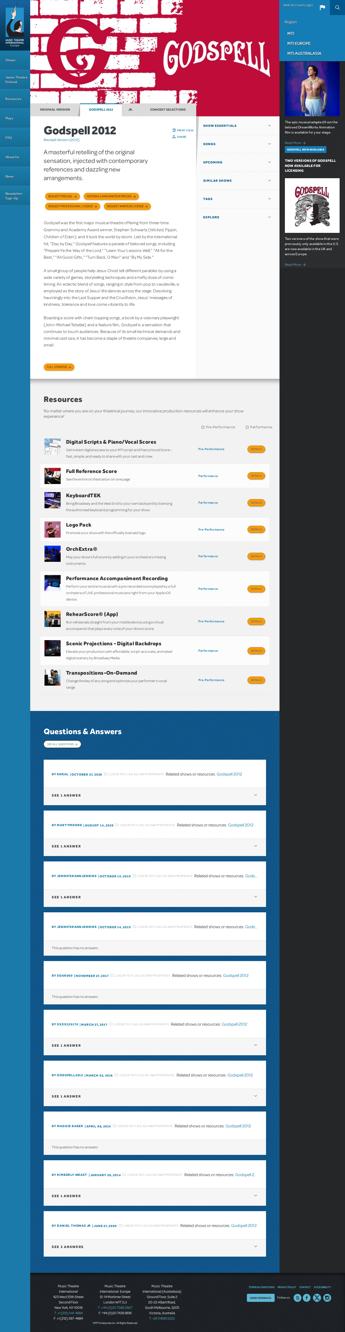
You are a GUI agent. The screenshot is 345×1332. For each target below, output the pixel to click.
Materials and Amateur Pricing (109, 196)
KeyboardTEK (83, 495)
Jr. (130, 109)
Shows (10, 60)
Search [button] (337, 7)
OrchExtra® (81, 549)
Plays (9, 118)
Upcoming (213, 162)
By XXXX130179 (65, 1024)
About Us (12, 157)
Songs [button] (209, 144)
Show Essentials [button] (220, 126)
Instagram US (327, 1298)
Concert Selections (168, 109)
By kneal (60, 774)
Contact (305, 1287)
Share (182, 137)
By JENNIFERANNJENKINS (74, 876)
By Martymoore (67, 825)
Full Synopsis (57, 367)
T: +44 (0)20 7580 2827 (115, 1308)
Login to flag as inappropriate (136, 774)
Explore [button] (211, 217)
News (9, 176)
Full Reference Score (91, 471)
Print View (185, 130)
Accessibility (322, 1287)
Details (256, 449)
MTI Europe (298, 43)
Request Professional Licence (70, 206)
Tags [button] (208, 199)
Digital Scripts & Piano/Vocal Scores (111, 442)
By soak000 (62, 975)
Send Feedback (260, 1297)
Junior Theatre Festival (16, 79)
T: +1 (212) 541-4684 (68, 1313)
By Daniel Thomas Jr (71, 1226)
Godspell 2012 (101, 109)
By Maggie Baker (67, 1126)
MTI (290, 33)
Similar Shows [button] (217, 181)
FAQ (8, 137)
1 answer (66, 795)
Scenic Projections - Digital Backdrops (113, 643)
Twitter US (317, 1298)
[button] (322, 7)
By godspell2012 (67, 1075)
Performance (261, 427)
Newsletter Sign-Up (13, 196)
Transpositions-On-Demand (101, 672)
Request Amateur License (125, 206)
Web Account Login (298, 5)
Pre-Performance (220, 427)
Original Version (55, 109)
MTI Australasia (304, 53)
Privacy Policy (287, 1287)
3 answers (68, 1247)
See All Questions (60, 744)
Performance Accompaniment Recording (117, 578)
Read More (296, 142)
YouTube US (298, 1298)
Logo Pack (79, 524)
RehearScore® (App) (92, 614)
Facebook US (307, 1298)
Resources (13, 99)
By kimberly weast (69, 1175)
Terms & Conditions (261, 1287)
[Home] (15, 25)
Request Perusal (60, 196)
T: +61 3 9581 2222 (162, 1318)
